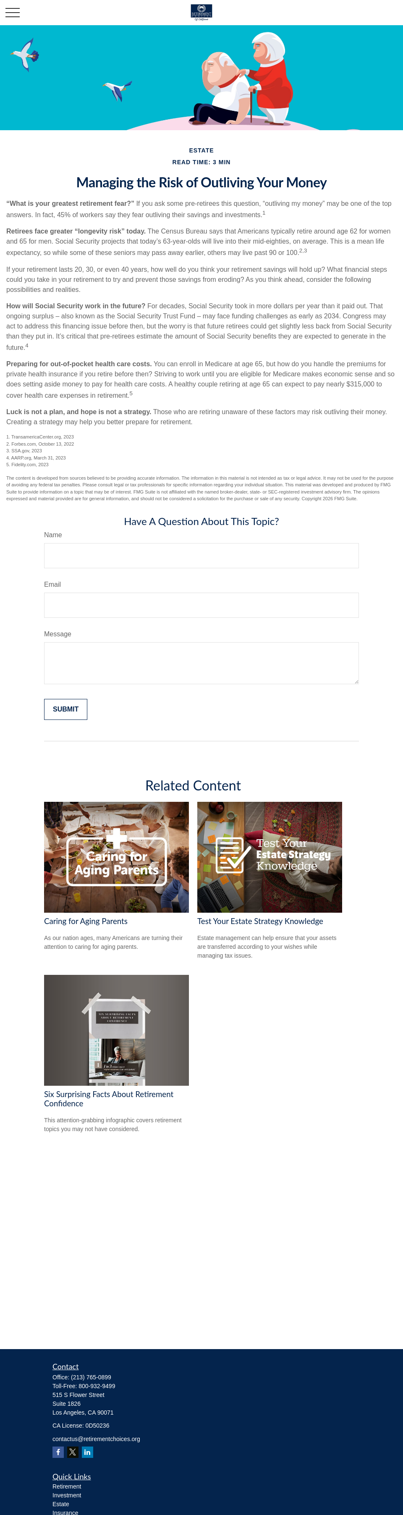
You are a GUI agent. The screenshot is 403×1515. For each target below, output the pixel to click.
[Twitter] (73, 1452)
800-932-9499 (97, 1386)
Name (53, 534)
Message (57, 634)
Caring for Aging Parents (86, 921)
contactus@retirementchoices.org (96, 1439)
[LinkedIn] (87, 1452)
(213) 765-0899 (91, 1377)
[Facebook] (58, 1452)
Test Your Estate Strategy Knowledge (260, 921)
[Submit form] (65, 709)
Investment (66, 1495)
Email (52, 584)
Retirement (66, 1486)
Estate (60, 1504)
